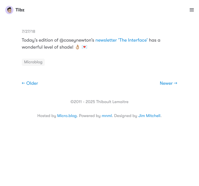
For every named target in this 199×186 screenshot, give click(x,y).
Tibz (14, 10)
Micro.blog (67, 115)
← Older (30, 83)
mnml (107, 115)
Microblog (33, 62)
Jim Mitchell (149, 115)
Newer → (168, 83)
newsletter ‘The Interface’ (121, 40)
